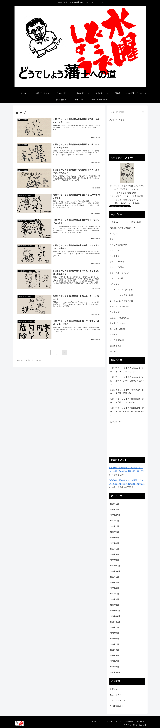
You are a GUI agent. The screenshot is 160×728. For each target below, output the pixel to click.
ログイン (113, 689)
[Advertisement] (127, 137)
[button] (143, 112)
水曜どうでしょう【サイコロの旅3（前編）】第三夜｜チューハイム (127, 400)
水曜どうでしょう (98, 721)
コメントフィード (117, 700)
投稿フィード (115, 695)
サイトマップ (140, 721)
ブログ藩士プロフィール (114, 721)
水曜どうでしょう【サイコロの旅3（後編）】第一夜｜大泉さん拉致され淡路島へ (127, 380)
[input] (127, 112)
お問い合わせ (129, 721)
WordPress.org (116, 706)
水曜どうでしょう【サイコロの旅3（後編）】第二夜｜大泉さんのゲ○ (127, 370)
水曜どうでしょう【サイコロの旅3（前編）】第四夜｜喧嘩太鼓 (127, 391)
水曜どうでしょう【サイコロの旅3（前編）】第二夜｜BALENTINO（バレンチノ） (127, 411)
